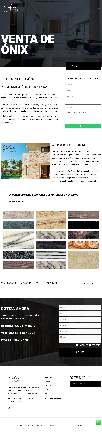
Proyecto (82, 113)
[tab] (51, 198)
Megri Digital (78, 426)
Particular (72, 113)
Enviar (84, 126)
